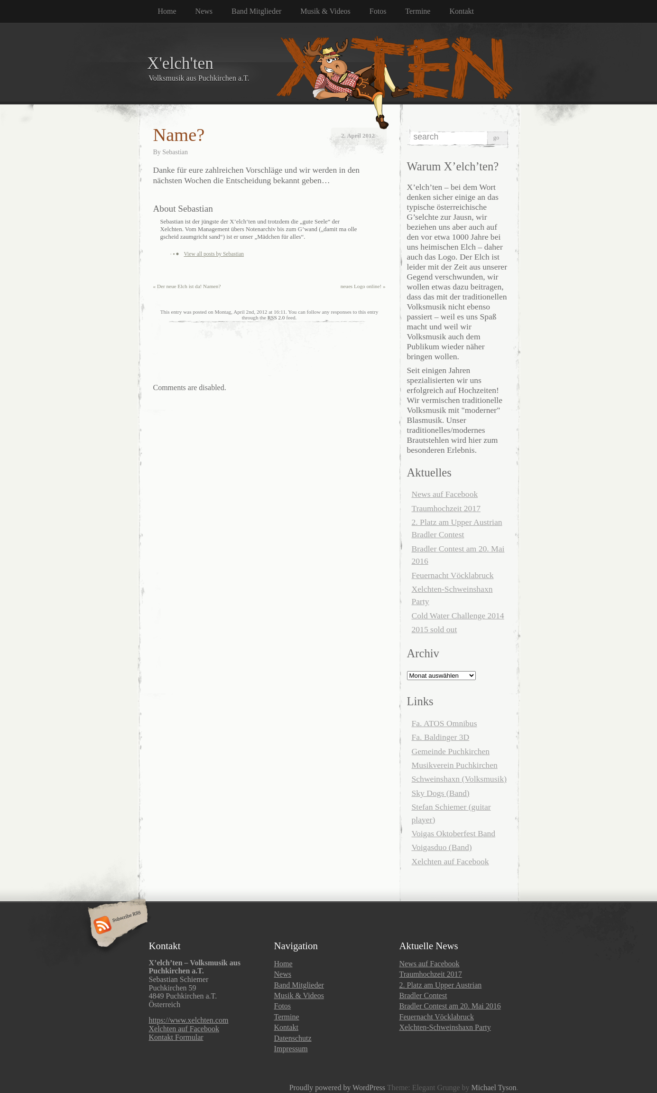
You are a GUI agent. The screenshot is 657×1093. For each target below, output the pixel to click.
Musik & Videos (325, 11)
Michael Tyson (493, 1088)
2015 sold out (434, 629)
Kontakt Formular (176, 1037)
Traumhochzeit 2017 (446, 508)
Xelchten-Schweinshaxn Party (445, 1027)
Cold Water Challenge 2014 (458, 615)
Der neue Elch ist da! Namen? (187, 286)
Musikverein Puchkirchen (455, 765)
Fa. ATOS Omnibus (444, 723)
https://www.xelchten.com (189, 1020)
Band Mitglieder (256, 11)
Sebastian (175, 152)
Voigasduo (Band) (442, 847)
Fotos (378, 11)
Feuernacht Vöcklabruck (453, 575)
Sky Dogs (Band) (441, 793)
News (204, 11)
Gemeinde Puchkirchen (451, 751)
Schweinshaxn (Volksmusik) (459, 779)
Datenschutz (293, 1038)
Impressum (291, 1049)
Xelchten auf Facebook (450, 861)
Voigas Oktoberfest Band (454, 833)
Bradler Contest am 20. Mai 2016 (450, 1006)
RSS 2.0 (276, 317)
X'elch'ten (180, 63)
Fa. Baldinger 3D (441, 737)
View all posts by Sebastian (214, 254)
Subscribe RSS (116, 926)
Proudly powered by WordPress (337, 1088)
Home (167, 11)
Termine (417, 11)
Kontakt (461, 11)
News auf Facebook (445, 494)
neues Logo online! (363, 286)
